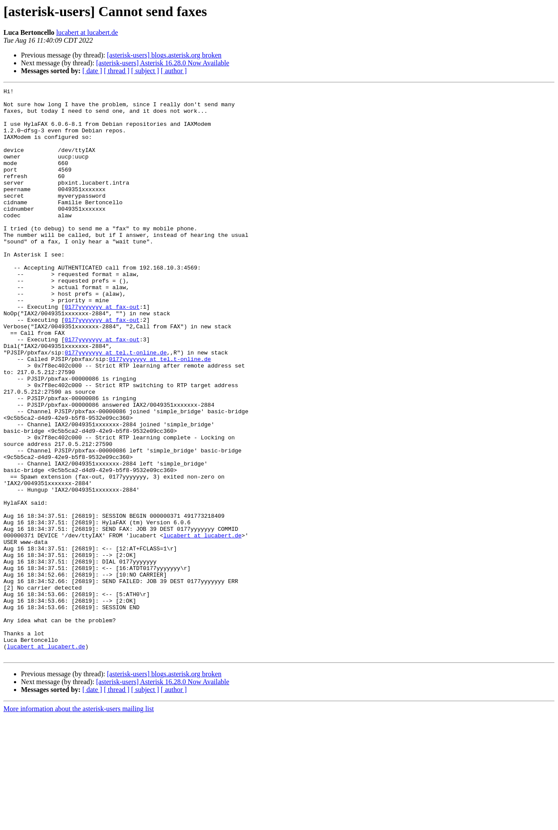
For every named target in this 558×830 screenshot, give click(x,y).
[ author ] (174, 70)
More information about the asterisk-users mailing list (78, 822)
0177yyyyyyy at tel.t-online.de (116, 406)
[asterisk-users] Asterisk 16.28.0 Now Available (162, 63)
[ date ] (92, 70)
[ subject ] (145, 70)
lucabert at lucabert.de (87, 32)
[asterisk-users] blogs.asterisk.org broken (164, 55)
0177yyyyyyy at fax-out (102, 351)
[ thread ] (116, 70)
